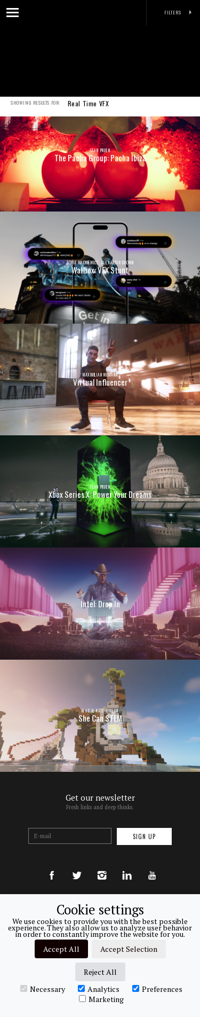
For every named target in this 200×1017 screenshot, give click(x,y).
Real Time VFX (88, 110)
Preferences (157, 988)
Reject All (100, 972)
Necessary (42, 988)
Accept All (61, 949)
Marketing (101, 999)
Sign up (144, 836)
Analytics (98, 988)
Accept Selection (128, 949)
